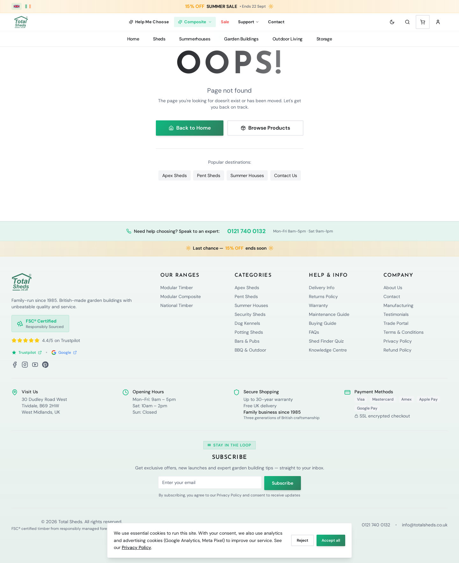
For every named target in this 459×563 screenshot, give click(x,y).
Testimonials (396, 314)
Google (64, 352)
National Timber (176, 305)
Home (133, 39)
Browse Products (265, 128)
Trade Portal (395, 323)
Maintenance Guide (329, 314)
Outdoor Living (287, 39)
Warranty (318, 305)
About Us (392, 287)
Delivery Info (321, 287)
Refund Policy (397, 350)
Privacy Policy (136, 547)
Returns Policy (323, 296)
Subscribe (282, 483)
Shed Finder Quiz (326, 341)
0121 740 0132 (246, 231)
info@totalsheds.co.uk (425, 525)
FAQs (314, 332)
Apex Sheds (174, 175)
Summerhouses (194, 39)
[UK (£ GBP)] (16, 6)
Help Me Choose (149, 22)
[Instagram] (25, 364)
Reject (302, 540)
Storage (324, 39)
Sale (225, 22)
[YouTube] (35, 364)
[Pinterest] (45, 364)
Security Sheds (250, 314)
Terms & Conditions (403, 332)
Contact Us (285, 175)
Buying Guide (322, 323)
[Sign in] (438, 22)
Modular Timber (176, 287)
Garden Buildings (241, 39)
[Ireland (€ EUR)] (28, 6)
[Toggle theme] (392, 22)
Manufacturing (398, 305)
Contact (276, 22)
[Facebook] (14, 364)
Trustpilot (26, 352)
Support (248, 22)
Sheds (159, 39)
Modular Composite (180, 296)
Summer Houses (247, 175)
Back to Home (190, 128)
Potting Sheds (249, 332)
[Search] (407, 22)
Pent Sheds (208, 175)
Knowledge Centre (328, 350)
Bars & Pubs (247, 341)
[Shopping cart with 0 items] (423, 22)
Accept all (331, 540)
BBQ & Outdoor (250, 350)
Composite (195, 22)
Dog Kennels (247, 323)
